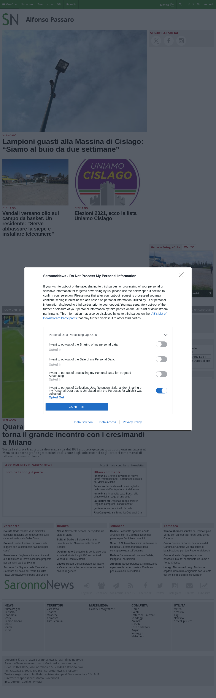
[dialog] (108, 349)
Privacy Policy (132, 422)
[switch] (161, 344)
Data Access (107, 422)
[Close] (183, 276)
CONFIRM (77, 406)
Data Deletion (83, 422)
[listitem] (108, 335)
